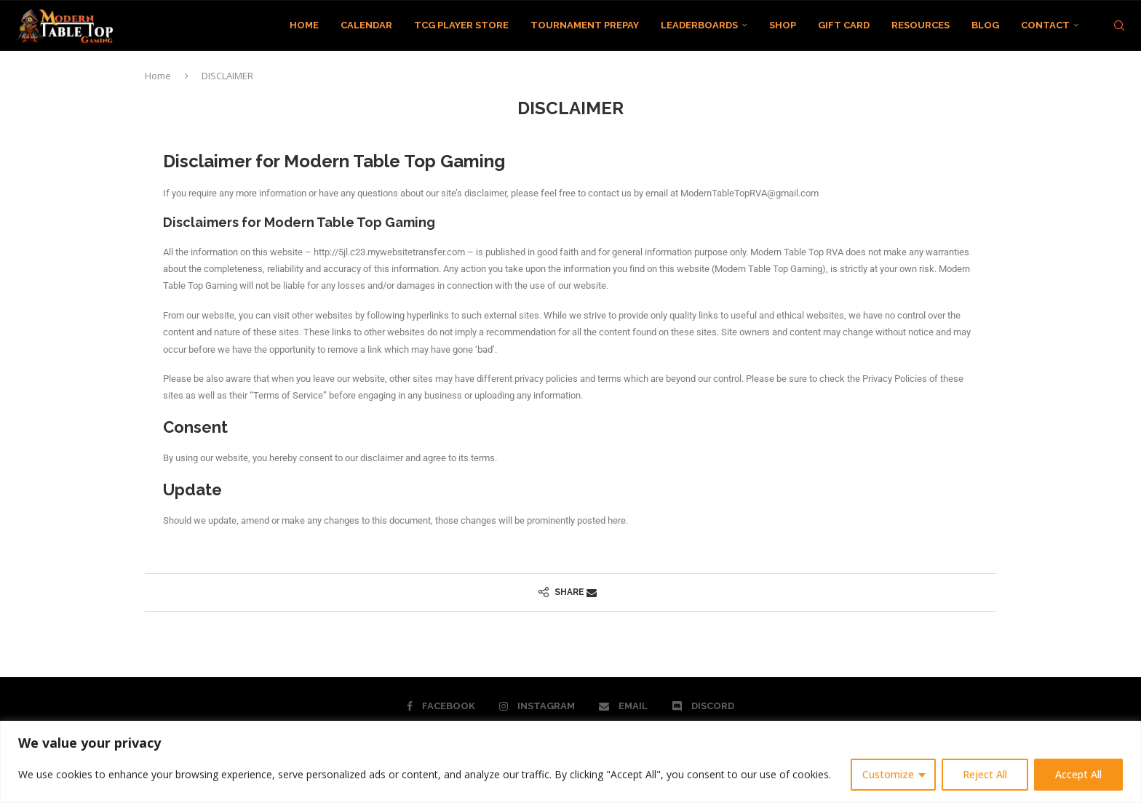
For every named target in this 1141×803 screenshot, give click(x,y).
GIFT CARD (844, 25)
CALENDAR (366, 25)
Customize (888, 774)
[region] (570, 762)
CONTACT (1045, 25)
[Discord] (703, 706)
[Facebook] (441, 706)
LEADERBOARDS (699, 25)
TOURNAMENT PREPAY (584, 25)
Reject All (985, 774)
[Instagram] (537, 706)
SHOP (782, 25)
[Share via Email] (592, 592)
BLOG (985, 25)
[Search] (1119, 25)
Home (158, 75)
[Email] (623, 706)
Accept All (1078, 774)
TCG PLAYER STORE (461, 25)
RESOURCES (920, 25)
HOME (304, 25)
